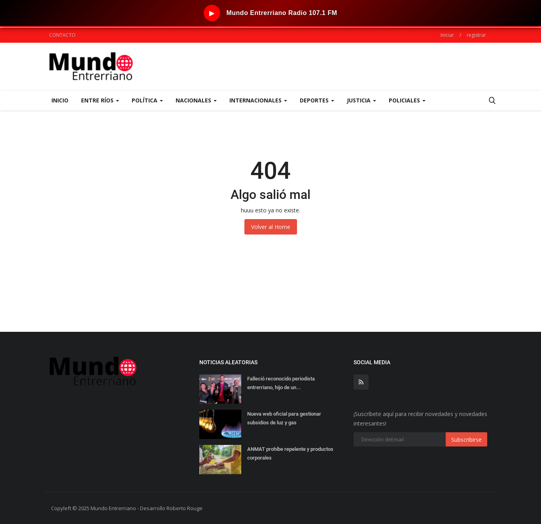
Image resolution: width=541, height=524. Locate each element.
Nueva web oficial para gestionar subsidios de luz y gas (284, 418)
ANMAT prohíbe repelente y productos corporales (290, 453)
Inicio (59, 100)
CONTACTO (62, 35)
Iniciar (447, 35)
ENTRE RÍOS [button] (100, 100)
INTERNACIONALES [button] (258, 100)
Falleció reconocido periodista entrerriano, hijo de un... (281, 383)
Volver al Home (270, 227)
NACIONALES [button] (196, 100)
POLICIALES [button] (407, 100)
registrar (476, 35)
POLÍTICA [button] (147, 100)
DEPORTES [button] (317, 100)
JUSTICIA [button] (361, 100)
